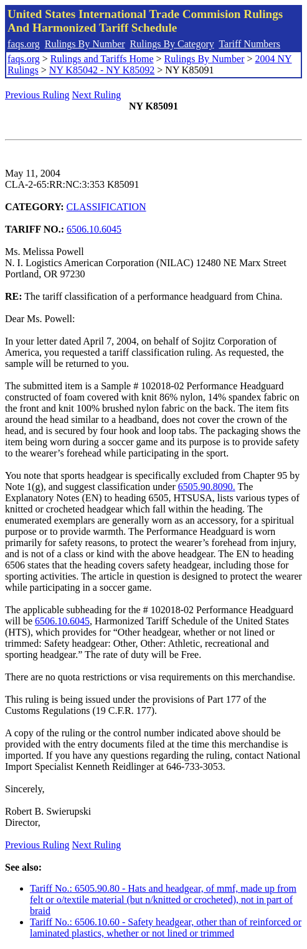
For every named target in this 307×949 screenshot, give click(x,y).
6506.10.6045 (94, 229)
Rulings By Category (172, 44)
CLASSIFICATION (106, 206)
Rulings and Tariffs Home (102, 58)
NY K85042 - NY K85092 (101, 70)
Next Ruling (96, 95)
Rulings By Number (85, 44)
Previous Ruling (37, 95)
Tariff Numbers (249, 44)
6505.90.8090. (206, 486)
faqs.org (23, 44)
